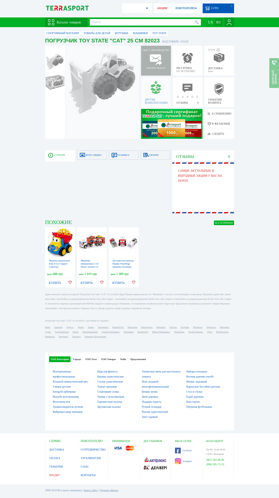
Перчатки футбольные (199, 406)
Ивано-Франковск (161, 332)
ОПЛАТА (54, 458)
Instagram (183, 461)
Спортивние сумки (108, 391)
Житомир (224, 327)
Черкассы (211, 327)
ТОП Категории (60, 359)
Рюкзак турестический (155, 411)
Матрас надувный (196, 381)
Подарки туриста (151, 401)
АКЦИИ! (162, 8)
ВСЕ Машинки (224, 222)
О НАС (85, 466)
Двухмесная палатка (109, 406)
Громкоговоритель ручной (68, 406)
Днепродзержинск (111, 332)
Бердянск (63, 336)
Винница (160, 327)
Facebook (183, 450)
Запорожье (103, 327)
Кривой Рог (117, 327)
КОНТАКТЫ (88, 475)
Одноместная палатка (109, 401)
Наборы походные (196, 371)
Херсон (173, 327)
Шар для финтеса (107, 371)
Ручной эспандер (151, 406)
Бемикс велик (150, 391)
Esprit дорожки (195, 396)
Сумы (48, 332)
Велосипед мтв (61, 401)
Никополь (50, 336)
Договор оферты (108, 490)
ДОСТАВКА (56, 449)
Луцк (209, 332)
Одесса (69, 327)
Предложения (138, 359)
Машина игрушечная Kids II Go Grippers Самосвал (59, 263)
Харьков (58, 327)
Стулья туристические (110, 381)
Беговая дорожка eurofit (200, 376)
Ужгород (76, 336)
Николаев (132, 327)
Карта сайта (91, 490)
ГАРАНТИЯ (56, 466)
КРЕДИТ (54, 475)
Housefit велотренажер (66, 396)
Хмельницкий (62, 332)
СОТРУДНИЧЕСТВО (93, 449)
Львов (91, 327)
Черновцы (128, 332)
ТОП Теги (90, 359)
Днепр (81, 327)
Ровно (75, 332)
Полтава (185, 327)
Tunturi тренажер (107, 386)
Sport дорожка (150, 396)
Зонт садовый (150, 416)
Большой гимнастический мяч (70, 381)
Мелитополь (222, 332)
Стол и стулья (194, 391)
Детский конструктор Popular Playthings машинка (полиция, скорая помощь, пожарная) (123, 266)
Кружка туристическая (110, 376)
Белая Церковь (196, 332)
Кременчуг (143, 332)
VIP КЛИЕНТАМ (91, 458)
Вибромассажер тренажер (68, 411)
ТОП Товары (108, 359)
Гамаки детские (62, 386)
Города (77, 359)
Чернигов (197, 327)
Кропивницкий (90, 332)
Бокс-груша (193, 401)
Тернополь (179, 332)
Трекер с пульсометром (110, 396)
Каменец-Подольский (95, 336)
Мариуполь (146, 327)
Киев (47, 327)
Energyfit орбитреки (64, 391)
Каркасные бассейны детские (203, 386)
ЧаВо (123, 359)
